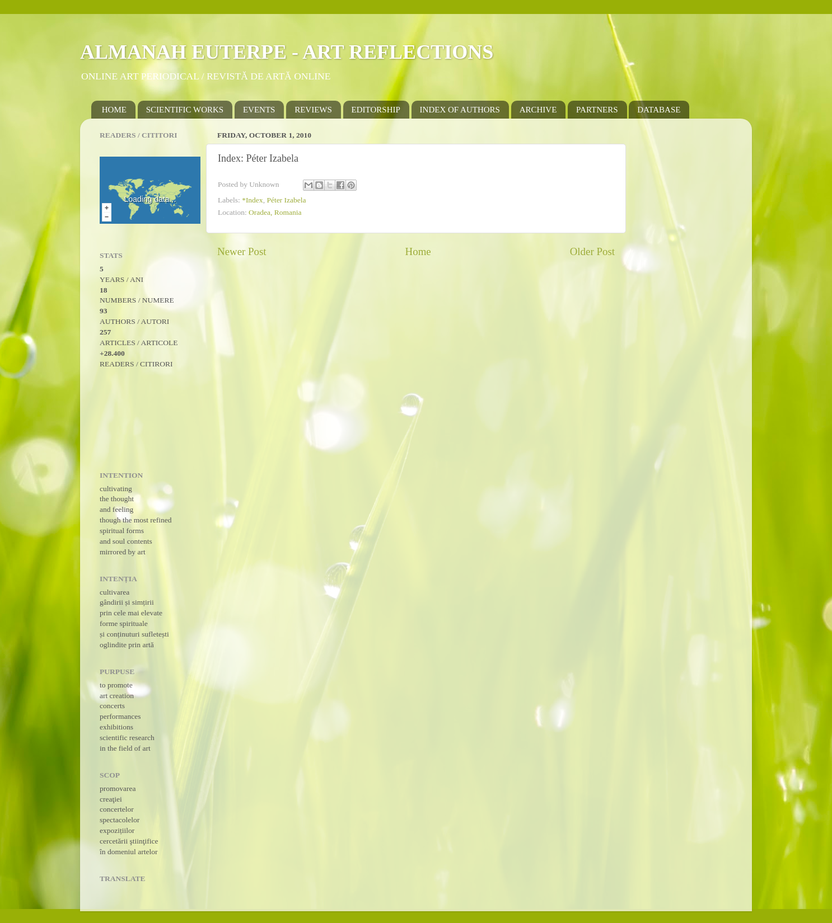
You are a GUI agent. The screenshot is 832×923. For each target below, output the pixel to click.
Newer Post (242, 251)
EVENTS (259, 109)
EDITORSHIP (376, 109)
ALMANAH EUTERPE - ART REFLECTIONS (286, 52)
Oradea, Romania (275, 212)
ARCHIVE (538, 109)
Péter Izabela (286, 200)
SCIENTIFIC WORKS (185, 109)
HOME (114, 109)
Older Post (592, 251)
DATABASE (658, 109)
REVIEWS (313, 109)
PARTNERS (597, 109)
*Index (252, 200)
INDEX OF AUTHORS (460, 109)
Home (418, 251)
